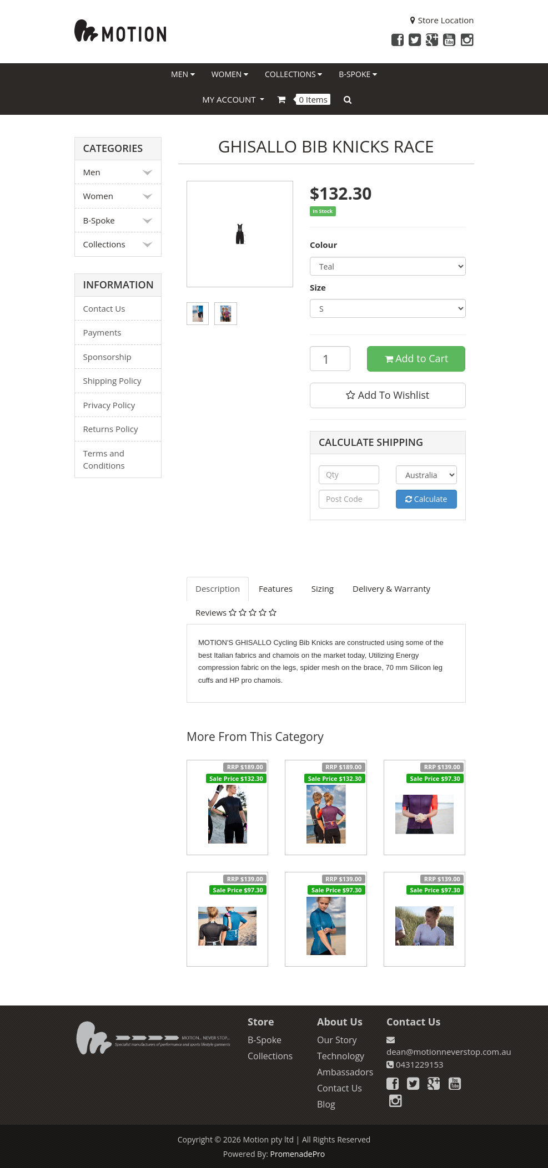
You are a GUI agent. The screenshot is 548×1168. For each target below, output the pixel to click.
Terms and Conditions (104, 459)
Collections (293, 74)
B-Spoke (358, 74)
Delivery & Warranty (391, 588)
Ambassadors (345, 1072)
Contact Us (104, 308)
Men (183, 74)
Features (276, 588)
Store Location (442, 20)
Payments (102, 332)
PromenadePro (297, 1154)
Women (230, 74)
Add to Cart (417, 358)
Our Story (337, 1040)
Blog (326, 1104)
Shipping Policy (112, 380)
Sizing (322, 588)
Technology (340, 1056)
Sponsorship (107, 356)
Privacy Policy (109, 404)
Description (217, 588)
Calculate (426, 499)
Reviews (235, 612)
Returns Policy (110, 428)
